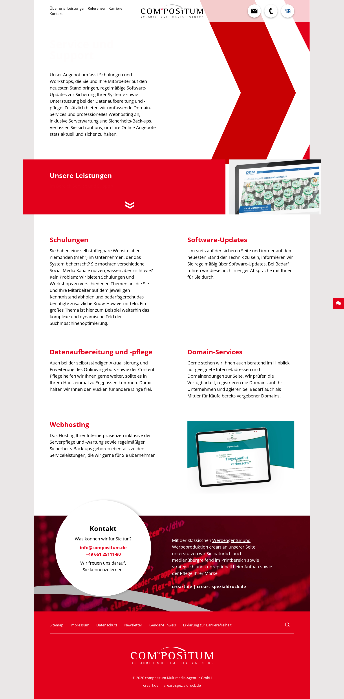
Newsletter (133, 625)
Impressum (79, 625)
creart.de (182, 586)
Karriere (115, 8)
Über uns (57, 8)
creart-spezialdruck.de (221, 586)
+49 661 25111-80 (103, 556)
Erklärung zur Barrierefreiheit (207, 625)
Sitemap (56, 625)
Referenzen (97, 8)
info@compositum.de (103, 549)
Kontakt (56, 13)
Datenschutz (106, 625)
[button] (338, 303)
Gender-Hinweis (162, 625)
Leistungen (76, 8)
